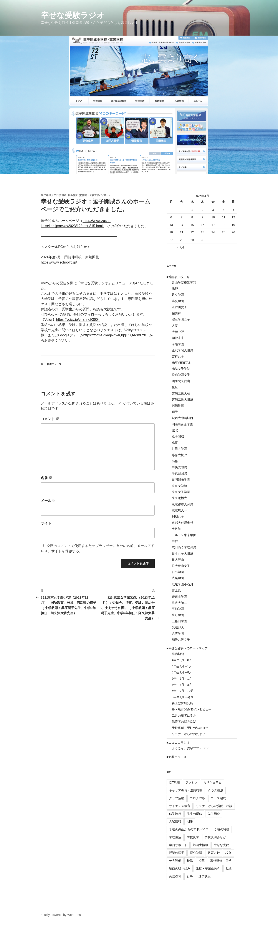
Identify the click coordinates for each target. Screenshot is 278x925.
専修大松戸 (179, 455)
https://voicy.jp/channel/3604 (78, 319)
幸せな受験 (221, 845)
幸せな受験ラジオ (72, 15)
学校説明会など (215, 837)
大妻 (175, 325)
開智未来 (178, 338)
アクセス (191, 782)
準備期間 (178, 654)
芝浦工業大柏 (181, 393)
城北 (175, 430)
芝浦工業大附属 (182, 399)
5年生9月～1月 (182, 678)
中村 (175, 541)
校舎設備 (175, 860)
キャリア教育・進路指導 (185, 790)
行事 (190, 876)
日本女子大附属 (182, 553)
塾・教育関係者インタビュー (191, 709)
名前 (46, 478)
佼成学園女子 (181, 375)
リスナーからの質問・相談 (214, 806)
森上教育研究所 (182, 703)
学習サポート (178, 845)
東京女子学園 (181, 492)
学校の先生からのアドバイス (188, 829)
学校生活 (175, 837)
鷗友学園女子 (181, 319)
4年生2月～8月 (182, 660)
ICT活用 (174, 782)
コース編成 (218, 798)
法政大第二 (179, 602)
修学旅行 (175, 813)
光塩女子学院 (181, 368)
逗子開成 (178, 436)
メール (48, 501)
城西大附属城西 (182, 418)
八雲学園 (178, 633)
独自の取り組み (179, 868)
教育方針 (214, 853)
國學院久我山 (181, 381)
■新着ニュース (177, 757)
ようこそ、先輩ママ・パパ (190, 748)
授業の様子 (176, 853)
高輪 (175, 461)
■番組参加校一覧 (178, 277)
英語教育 (175, 876)
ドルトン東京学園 (184, 535)
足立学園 (178, 294)
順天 (175, 412)
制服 (190, 821)
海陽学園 (178, 344)
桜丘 (175, 387)
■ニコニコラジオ (178, 742)
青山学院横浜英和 (184, 282)
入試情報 (175, 821)
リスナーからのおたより (188, 734)
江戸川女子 (179, 307)
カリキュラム (212, 782)
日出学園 (178, 572)
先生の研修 (194, 813)
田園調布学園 (181, 479)
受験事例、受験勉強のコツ (190, 728)
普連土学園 (179, 596)
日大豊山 (178, 559)
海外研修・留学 (221, 860)
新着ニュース (54, 364)
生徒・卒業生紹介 (208, 868)
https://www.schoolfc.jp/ (59, 262)
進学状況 (205, 876)
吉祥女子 (178, 356)
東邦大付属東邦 (182, 522)
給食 (229, 868)
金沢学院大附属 (182, 350)
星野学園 (178, 615)
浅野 (175, 288)
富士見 (176, 590)
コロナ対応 (197, 798)
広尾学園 (178, 578)
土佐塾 (176, 528)
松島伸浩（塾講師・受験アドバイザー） (89, 195)
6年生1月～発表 (183, 697)
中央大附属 (179, 467)
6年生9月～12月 (183, 691)
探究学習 (196, 853)
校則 (228, 853)
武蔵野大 (178, 627)
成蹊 (175, 442)
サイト (46, 523)
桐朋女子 (178, 516)
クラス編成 (215, 790)
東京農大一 (179, 510)
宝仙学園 (178, 609)
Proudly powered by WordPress (61, 915)
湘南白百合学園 (182, 424)
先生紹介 (214, 813)
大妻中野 (178, 332)
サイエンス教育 (179, 806)
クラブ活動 (176, 798)
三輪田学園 (179, 621)
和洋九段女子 (181, 639)
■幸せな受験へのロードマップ (187, 648)
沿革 (202, 860)
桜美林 (176, 313)
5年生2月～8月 (182, 672)
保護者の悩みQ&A (184, 721)
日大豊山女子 (181, 566)
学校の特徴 (221, 829)
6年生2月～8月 (182, 684)
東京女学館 (179, 486)
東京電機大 (179, 498)
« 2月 (180, 247)
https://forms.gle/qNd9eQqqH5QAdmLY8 (114, 335)
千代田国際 (179, 473)
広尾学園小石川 (182, 584)
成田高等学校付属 (184, 547)
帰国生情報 (200, 845)
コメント (50, 419)
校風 (190, 860)
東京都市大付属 (182, 504)
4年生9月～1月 (182, 666)
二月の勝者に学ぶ (184, 715)
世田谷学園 (179, 448)
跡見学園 (178, 301)
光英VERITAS (181, 362)
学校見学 (193, 837)
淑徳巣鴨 (178, 405)
